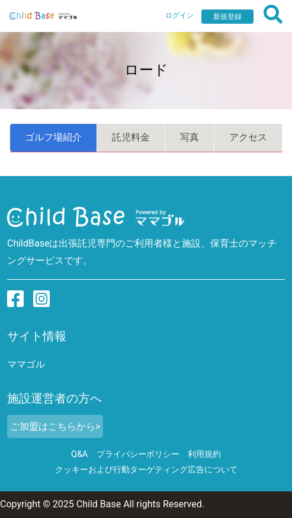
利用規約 (204, 454)
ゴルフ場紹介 (53, 137)
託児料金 (131, 137)
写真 (189, 137)
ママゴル (26, 364)
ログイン (179, 15)
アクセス (248, 137)
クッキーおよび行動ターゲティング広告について (146, 470)
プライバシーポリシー (138, 454)
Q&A (79, 454)
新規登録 (227, 16)
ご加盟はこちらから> (55, 426)
